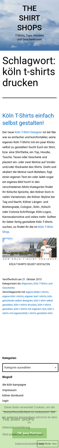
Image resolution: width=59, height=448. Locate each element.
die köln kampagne (14, 384)
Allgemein (26, 283)
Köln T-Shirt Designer (28, 132)
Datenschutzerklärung (29, 444)
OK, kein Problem (29, 433)
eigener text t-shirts (35, 296)
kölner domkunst (12, 395)
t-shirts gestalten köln (40, 313)
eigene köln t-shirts (13, 296)
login (5, 400)
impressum (9, 390)
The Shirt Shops (29, 18)
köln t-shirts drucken (25, 304)
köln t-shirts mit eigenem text (30, 309)
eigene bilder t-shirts (37, 292)
